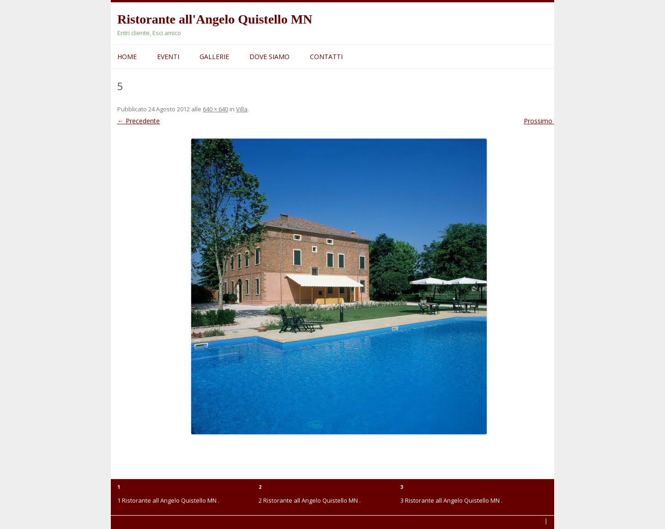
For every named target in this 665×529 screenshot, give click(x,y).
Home (127, 56)
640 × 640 (215, 109)
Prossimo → (542, 120)
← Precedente (138, 120)
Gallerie (214, 56)
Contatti (326, 56)
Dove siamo (269, 56)
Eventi (168, 56)
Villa (242, 109)
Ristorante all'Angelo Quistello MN (214, 19)
